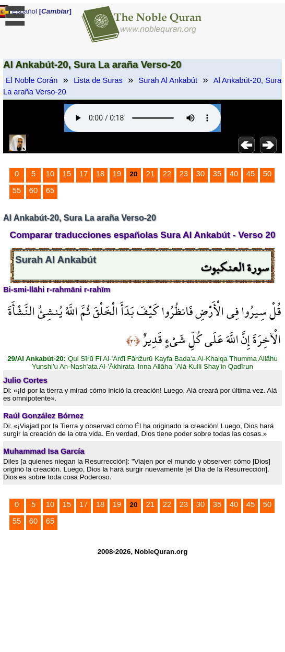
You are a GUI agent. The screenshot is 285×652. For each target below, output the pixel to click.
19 (117, 174)
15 (67, 174)
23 (184, 174)
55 (17, 190)
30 (200, 174)
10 (50, 174)
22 (167, 174)
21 (150, 174)
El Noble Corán (31, 80)
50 (267, 174)
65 (50, 190)
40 (234, 174)
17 (83, 174)
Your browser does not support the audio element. (142, 118)
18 (100, 174)
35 (217, 174)
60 (33, 190)
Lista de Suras (98, 80)
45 (250, 174)
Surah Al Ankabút (168, 80)
